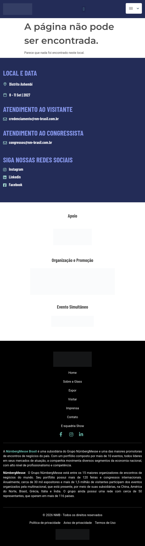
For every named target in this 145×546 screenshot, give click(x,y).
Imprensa (72, 408)
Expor (73, 390)
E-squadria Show (72, 426)
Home (72, 373)
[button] (83, 9)
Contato (72, 417)
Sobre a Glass (72, 381)
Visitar (72, 399)
